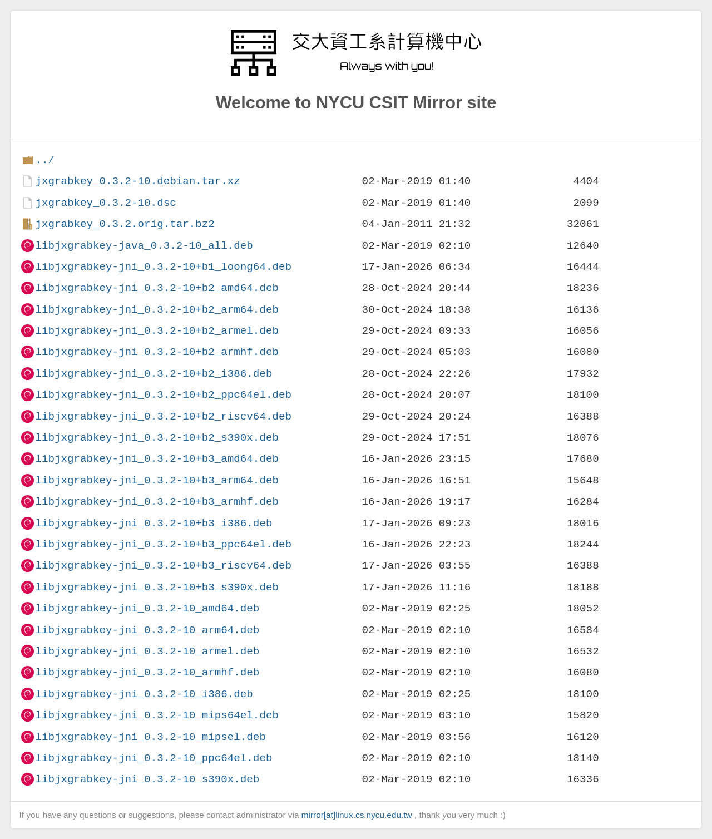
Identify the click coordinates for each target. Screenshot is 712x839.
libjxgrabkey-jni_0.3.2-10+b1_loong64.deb (163, 266)
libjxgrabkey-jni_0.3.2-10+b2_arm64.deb (156, 309)
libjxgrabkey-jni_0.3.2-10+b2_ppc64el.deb (163, 394)
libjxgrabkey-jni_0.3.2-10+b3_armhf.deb (156, 501)
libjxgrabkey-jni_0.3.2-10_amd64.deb (147, 608)
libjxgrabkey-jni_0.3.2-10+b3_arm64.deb (156, 480)
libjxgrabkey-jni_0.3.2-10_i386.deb (144, 694)
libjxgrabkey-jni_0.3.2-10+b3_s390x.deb (156, 587)
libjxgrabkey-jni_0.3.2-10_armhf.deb (147, 672)
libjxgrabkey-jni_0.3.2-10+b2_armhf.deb (156, 351)
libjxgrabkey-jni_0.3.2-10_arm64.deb (147, 630)
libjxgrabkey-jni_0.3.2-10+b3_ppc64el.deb (163, 544)
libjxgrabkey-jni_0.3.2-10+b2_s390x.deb (156, 437)
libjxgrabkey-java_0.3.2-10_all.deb (144, 245)
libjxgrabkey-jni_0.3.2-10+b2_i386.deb (153, 373)
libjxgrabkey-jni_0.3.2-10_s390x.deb (147, 779)
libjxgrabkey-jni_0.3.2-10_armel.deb (147, 651)
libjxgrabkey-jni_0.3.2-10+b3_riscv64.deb (163, 565)
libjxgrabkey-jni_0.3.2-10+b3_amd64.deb (156, 458)
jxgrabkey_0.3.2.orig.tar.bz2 (124, 223)
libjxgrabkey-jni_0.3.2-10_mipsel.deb (150, 736)
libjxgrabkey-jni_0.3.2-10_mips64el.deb (156, 715)
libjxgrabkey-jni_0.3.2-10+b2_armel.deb (156, 330)
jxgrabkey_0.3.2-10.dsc (105, 202)
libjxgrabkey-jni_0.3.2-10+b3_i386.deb (153, 523)
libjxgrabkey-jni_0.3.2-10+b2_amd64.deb (156, 287)
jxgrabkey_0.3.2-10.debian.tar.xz (137, 181)
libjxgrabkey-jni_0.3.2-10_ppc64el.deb (153, 758)
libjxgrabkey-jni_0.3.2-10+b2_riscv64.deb (163, 416)
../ (45, 159)
